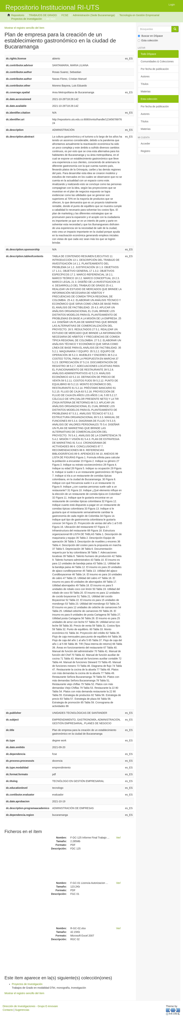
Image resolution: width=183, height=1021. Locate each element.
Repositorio (17, 15)
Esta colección (148, 40)
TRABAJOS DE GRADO (43, 15)
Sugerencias (22, 1009)
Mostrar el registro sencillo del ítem (24, 27)
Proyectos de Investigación (26, 18)
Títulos (144, 83)
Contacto (8, 1009)
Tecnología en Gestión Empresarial (139, 15)
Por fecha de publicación (155, 68)
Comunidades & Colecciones (157, 61)
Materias (146, 91)
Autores (145, 76)
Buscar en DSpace (150, 35)
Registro (145, 151)
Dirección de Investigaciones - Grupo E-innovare (30, 1006)
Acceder (145, 143)
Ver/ (118, 837)
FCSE (64, 15)
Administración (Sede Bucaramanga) (94, 15)
